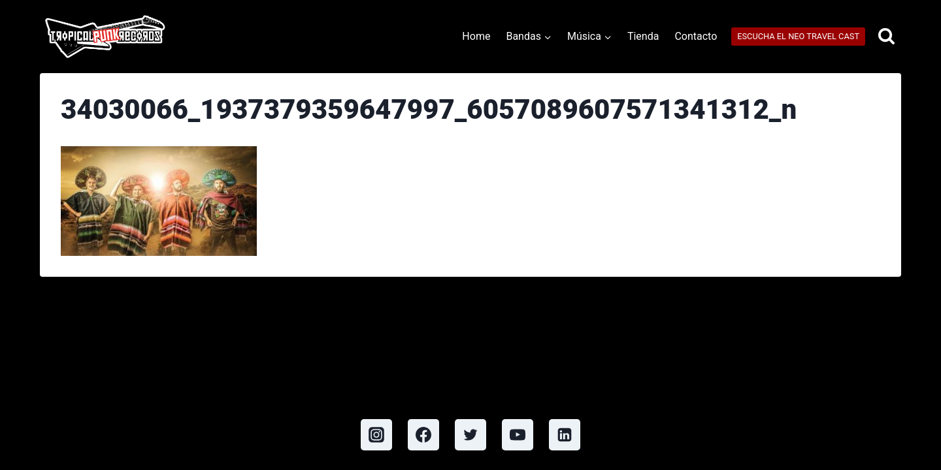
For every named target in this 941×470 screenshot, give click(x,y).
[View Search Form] (886, 37)
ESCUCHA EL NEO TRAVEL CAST (798, 36)
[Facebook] (423, 434)
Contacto (695, 36)
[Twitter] (470, 434)
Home (476, 36)
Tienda (643, 36)
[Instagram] (376, 434)
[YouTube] (517, 434)
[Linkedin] (564, 434)
